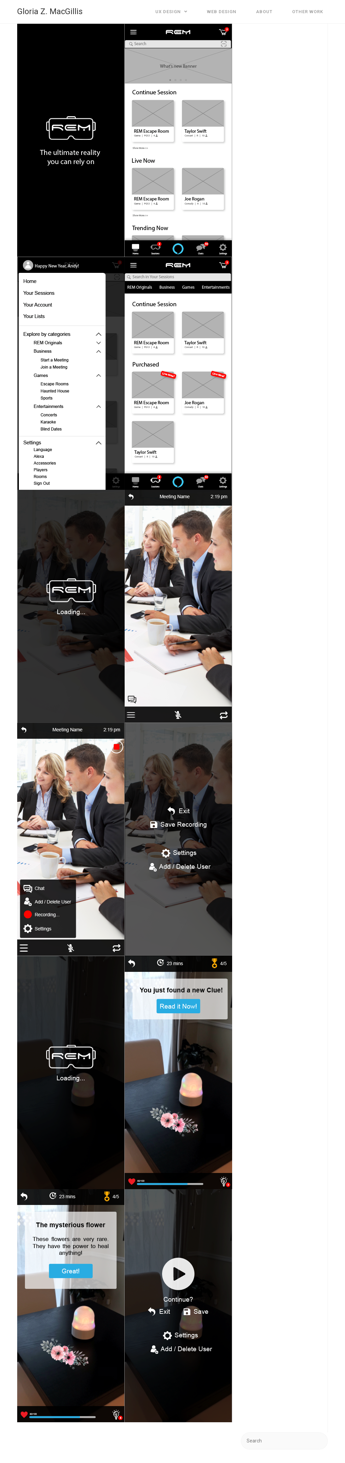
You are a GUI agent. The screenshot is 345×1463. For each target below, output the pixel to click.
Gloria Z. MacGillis (50, 11)
